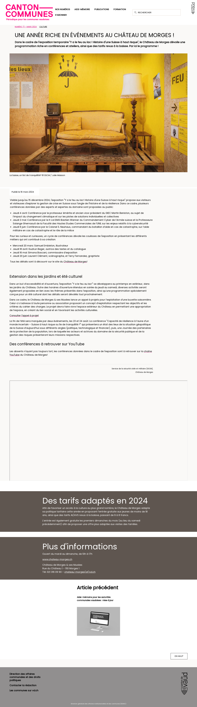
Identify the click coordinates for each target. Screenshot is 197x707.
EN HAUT (179, 656)
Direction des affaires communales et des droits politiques (25, 677)
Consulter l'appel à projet (24, 315)
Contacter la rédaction (23, 685)
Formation (119, 9)
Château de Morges (75, 261)
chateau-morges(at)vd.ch (79, 572)
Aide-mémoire (82, 9)
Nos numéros (62, 9)
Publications (101, 9)
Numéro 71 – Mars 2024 (26, 26)
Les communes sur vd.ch (24, 690)
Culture (43, 26)
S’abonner (61, 14)
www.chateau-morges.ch (57, 559)
